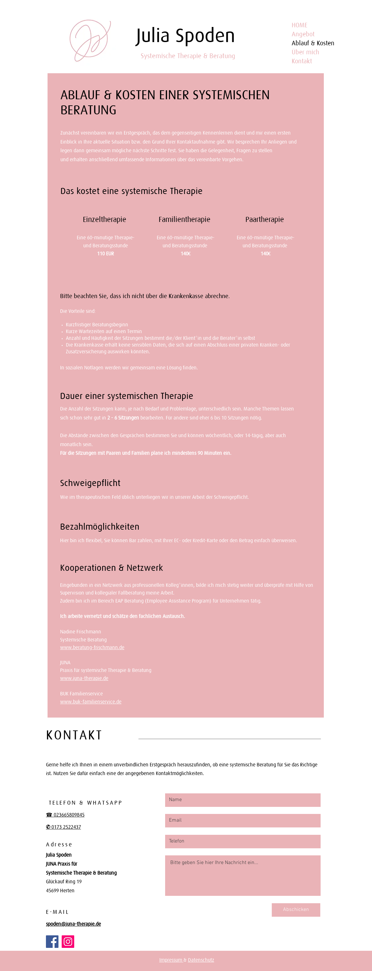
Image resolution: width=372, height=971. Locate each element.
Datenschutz (201, 960)
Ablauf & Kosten (313, 43)
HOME (299, 25)
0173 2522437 (65, 827)
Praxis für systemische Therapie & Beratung (105, 670)
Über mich (305, 52)
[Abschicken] (296, 910)
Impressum (171, 960)
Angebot (303, 34)
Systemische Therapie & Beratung (188, 55)
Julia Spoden (185, 35)
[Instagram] (68, 941)
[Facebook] (52, 941)
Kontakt (302, 61)
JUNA (65, 662)
